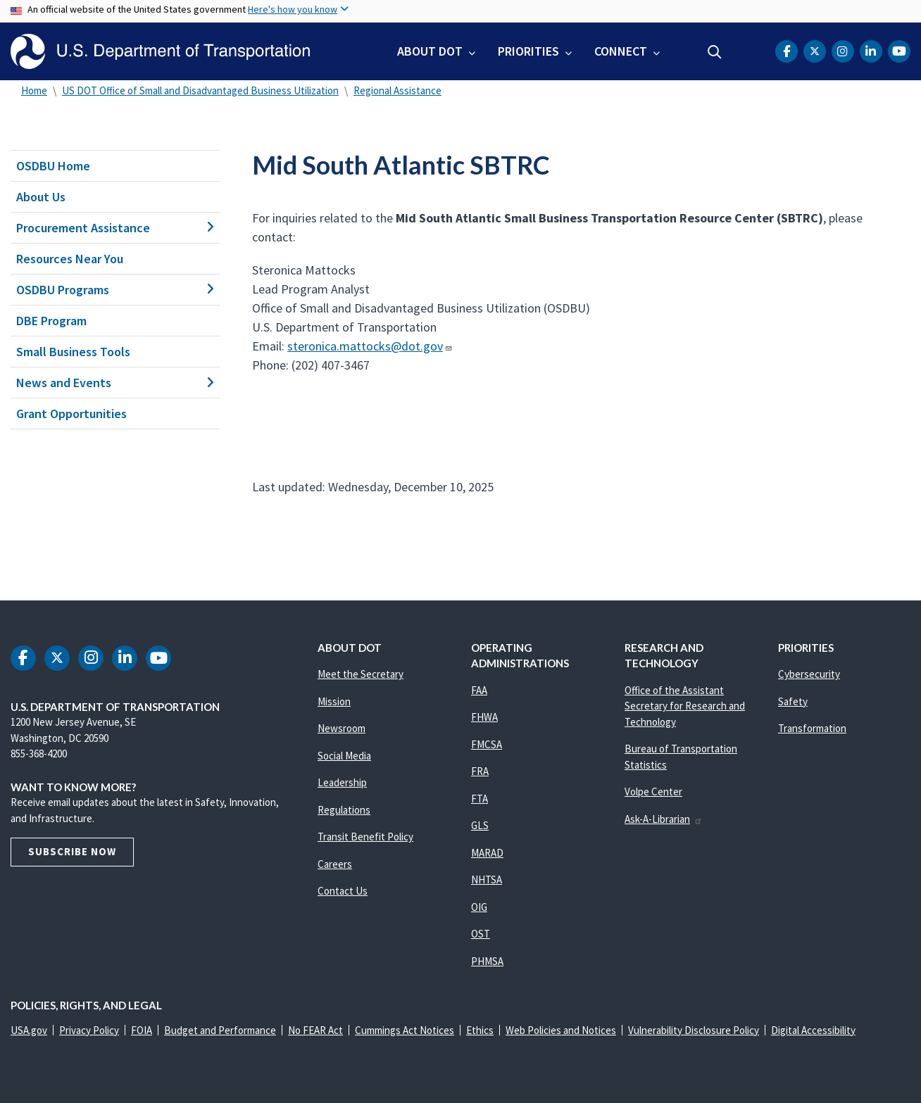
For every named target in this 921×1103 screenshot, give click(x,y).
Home (34, 90)
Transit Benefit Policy (365, 836)
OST (480, 933)
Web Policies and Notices (561, 1030)
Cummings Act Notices (404, 1030)
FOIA (141, 1030)
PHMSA (487, 961)
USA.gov (29, 1030)
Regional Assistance (397, 90)
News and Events (115, 382)
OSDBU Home (53, 166)
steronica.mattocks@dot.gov (370, 346)
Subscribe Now (72, 851)
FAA (479, 690)
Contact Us (343, 890)
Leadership (342, 782)
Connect (620, 51)
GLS (480, 825)
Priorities (528, 51)
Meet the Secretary (360, 674)
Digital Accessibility (813, 1030)
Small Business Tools (73, 351)
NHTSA (486, 879)
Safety (793, 701)
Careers (335, 864)
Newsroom (341, 728)
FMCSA (486, 744)
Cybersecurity (809, 674)
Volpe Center (653, 791)
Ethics (480, 1030)
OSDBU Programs (115, 290)
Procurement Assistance (115, 228)
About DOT (430, 51)
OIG (479, 907)
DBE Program (51, 321)
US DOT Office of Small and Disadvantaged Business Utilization (200, 90)
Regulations (344, 810)
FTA (479, 798)
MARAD (487, 852)
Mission (334, 701)
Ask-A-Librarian (664, 819)
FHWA (484, 717)
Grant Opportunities (71, 413)
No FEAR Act (315, 1030)
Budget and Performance (220, 1030)
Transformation (812, 728)
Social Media (344, 755)
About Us (40, 197)
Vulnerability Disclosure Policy (693, 1030)
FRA (480, 771)
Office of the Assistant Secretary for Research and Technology (685, 706)
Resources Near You (69, 259)
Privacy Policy (89, 1030)
